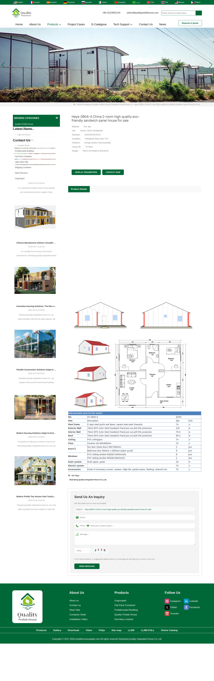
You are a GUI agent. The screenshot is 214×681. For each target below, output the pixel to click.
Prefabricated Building (24, 151)
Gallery (53, 667)
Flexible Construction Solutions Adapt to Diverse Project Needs (36, 431)
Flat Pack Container (23, 156)
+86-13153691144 (111, 13)
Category (87, 104)
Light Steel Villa (21, 162)
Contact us (75, 642)
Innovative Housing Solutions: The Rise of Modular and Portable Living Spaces (36, 367)
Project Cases (76, 24)
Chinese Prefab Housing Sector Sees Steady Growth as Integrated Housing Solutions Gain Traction (36, 241)
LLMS (133, 667)
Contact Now (113, 172)
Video (87, 667)
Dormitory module (124, 656)
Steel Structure (21, 173)
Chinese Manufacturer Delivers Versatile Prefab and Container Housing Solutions (36, 304)
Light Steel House (22, 135)
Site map (118, 667)
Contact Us (146, 24)
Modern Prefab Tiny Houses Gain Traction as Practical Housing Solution (36, 558)
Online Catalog (175, 667)
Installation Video (78, 656)
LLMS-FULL (152, 667)
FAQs (101, 667)
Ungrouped (19, 178)
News (162, 24)
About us (74, 637)
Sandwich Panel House (121, 104)
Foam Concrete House (24, 140)
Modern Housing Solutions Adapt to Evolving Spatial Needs (36, 494)
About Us (35, 24)
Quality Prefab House (101, 104)
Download (70, 667)
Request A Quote (190, 23)
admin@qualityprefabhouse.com (142, 13)
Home (19, 24)
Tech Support (122, 24)
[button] (103, 98)
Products (54, 24)
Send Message (87, 566)
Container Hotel (77, 651)
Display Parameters (86, 172)
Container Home (22, 145)
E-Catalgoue (99, 24)
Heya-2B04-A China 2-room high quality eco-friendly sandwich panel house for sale (117, 509)
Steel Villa (74, 647)
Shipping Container (23, 167)
